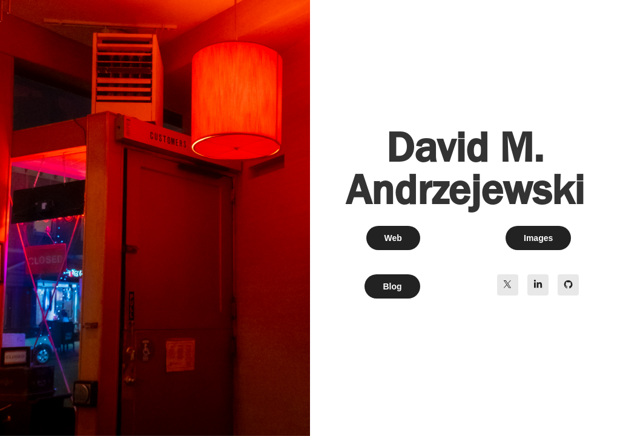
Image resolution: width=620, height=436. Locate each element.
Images (538, 238)
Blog (392, 286)
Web (393, 238)
